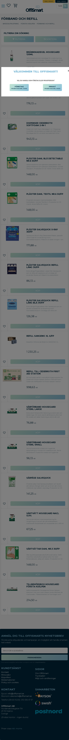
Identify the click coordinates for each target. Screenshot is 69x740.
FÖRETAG (19, 88)
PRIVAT (52, 88)
